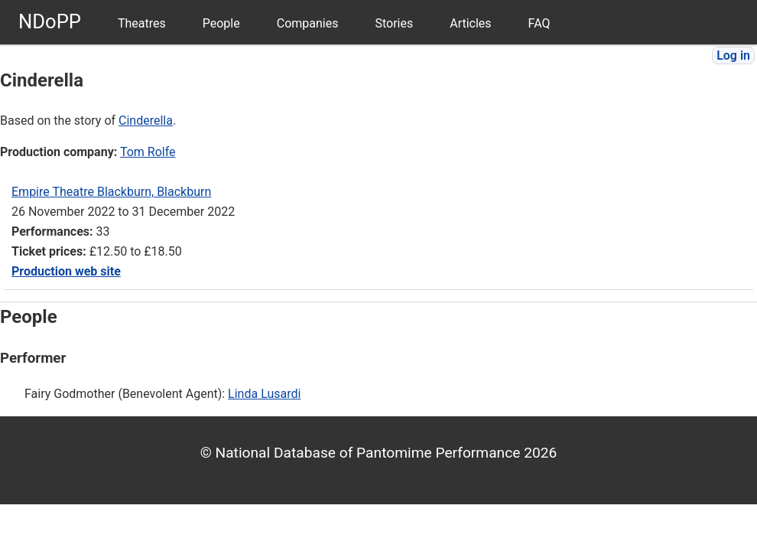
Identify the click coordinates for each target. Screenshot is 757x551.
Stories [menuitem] (394, 23)
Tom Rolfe (148, 152)
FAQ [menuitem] (539, 23)
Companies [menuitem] (308, 23)
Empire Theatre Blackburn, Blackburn (111, 191)
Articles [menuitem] (470, 23)
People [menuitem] (221, 23)
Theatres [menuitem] (142, 23)
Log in (733, 55)
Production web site (66, 271)
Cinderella (146, 120)
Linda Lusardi (264, 393)
